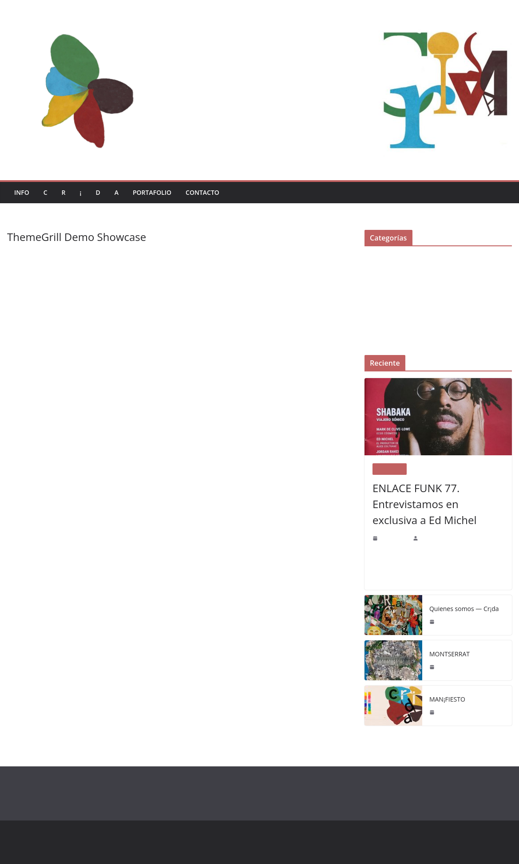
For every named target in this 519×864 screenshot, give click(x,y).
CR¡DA (428, 538)
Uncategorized (382, 333)
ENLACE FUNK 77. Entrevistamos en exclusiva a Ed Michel (437, 504)
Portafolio (155, 192)
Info (22, 192)
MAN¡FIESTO (448, 698)
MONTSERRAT (450, 653)
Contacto (208, 192)
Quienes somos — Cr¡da (463, 608)
